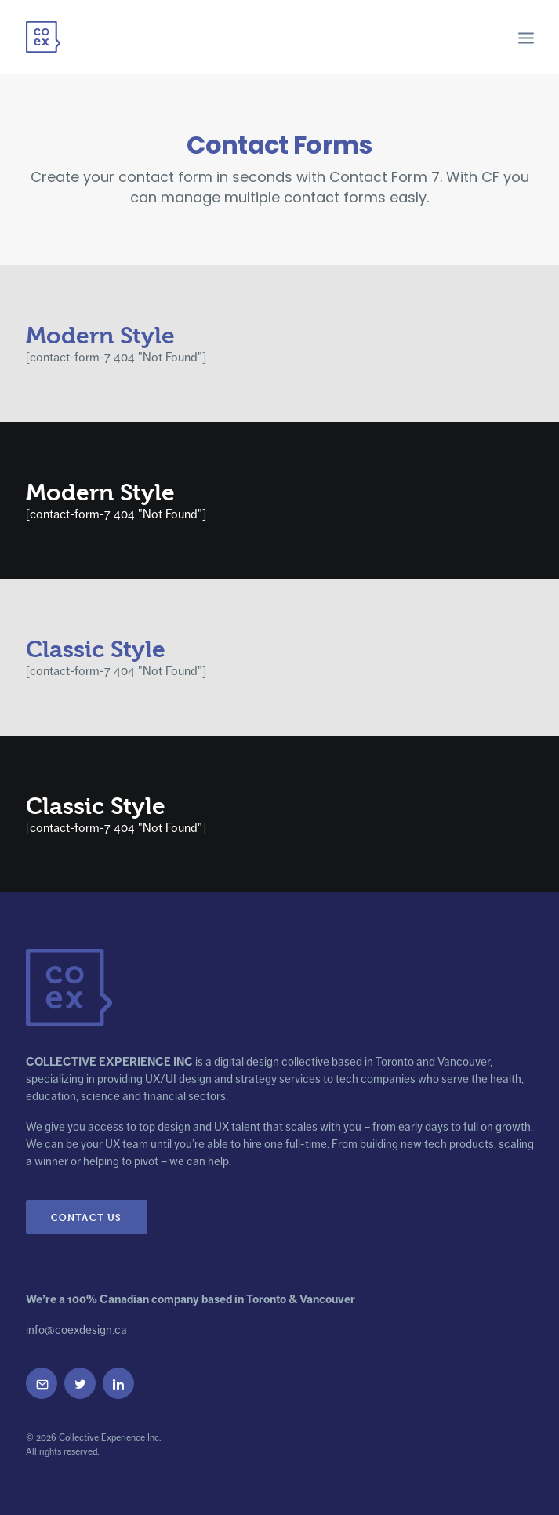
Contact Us (86, 1217)
